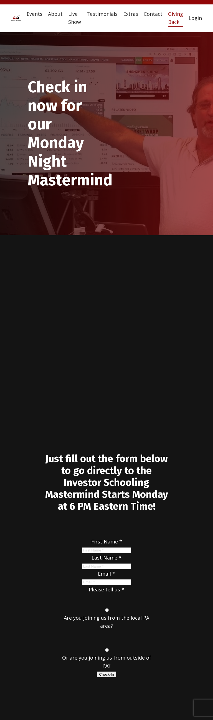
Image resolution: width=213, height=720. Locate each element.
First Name (106, 541)
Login (195, 18)
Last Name (106, 557)
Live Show (74, 18)
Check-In (106, 674)
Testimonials (102, 14)
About (55, 14)
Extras (130, 14)
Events (34, 14)
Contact (153, 14)
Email (106, 573)
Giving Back (175, 18)
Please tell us (106, 589)
